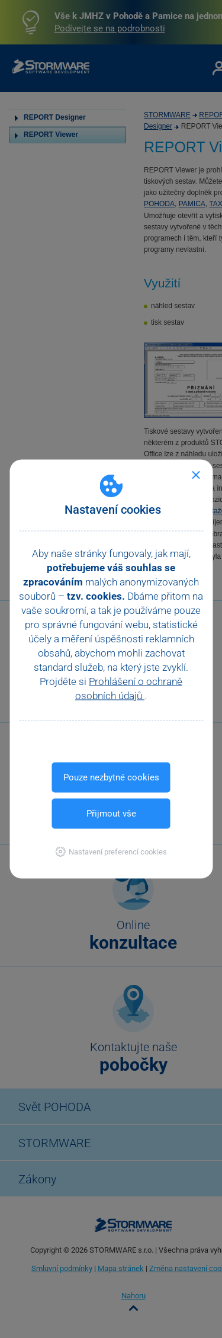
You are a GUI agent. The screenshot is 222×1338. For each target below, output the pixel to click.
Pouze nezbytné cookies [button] (111, 777)
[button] (111, 851)
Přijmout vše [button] (111, 813)
